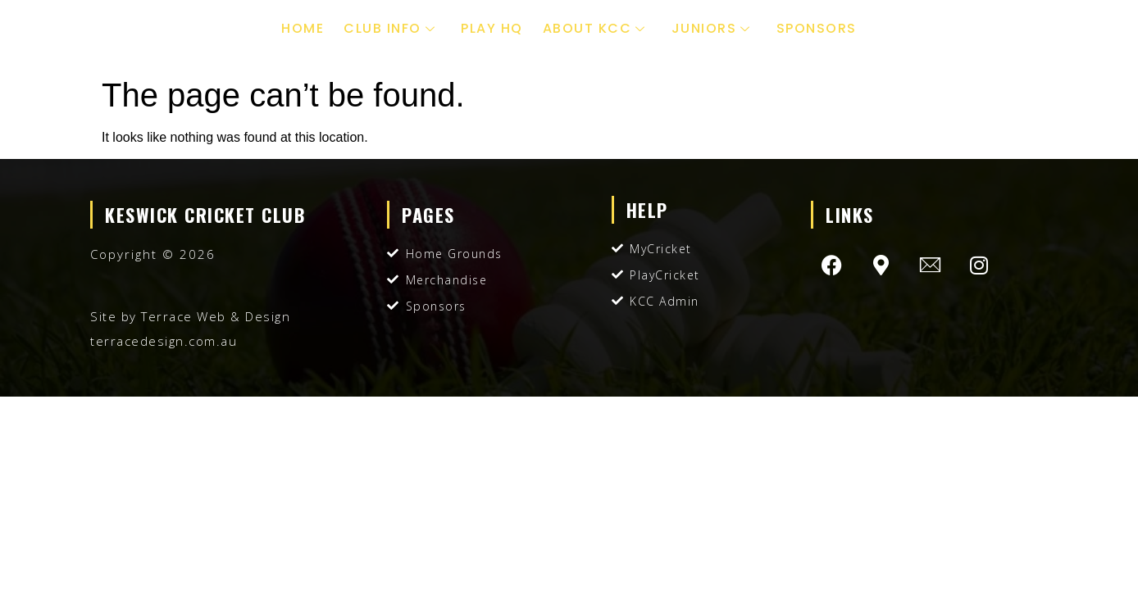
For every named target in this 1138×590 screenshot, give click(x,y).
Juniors (713, 28)
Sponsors (816, 28)
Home (302, 28)
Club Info (391, 28)
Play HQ (492, 28)
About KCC (596, 28)
